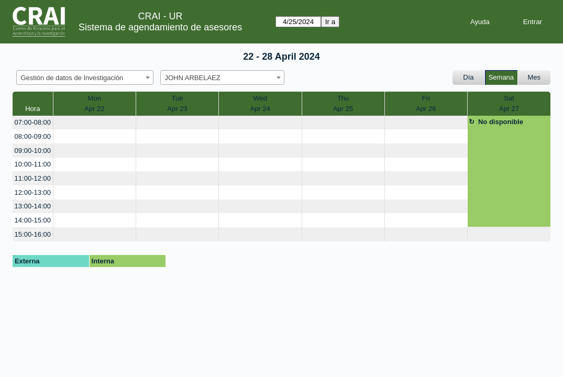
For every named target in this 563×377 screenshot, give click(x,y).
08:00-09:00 (33, 136)
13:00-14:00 (33, 206)
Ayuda (480, 22)
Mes (534, 77)
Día (468, 77)
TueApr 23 (177, 103)
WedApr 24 (260, 103)
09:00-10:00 (33, 150)
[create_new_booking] (94, 123)
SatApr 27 (509, 103)
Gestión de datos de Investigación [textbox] (72, 78)
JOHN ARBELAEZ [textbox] (192, 78)
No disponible (500, 122)
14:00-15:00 (33, 220)
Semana (501, 77)
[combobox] (84, 77)
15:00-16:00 (33, 234)
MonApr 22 (94, 103)
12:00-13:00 (33, 192)
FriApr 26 (426, 103)
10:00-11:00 (33, 164)
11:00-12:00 (33, 178)
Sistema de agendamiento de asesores (160, 27)
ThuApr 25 (343, 103)
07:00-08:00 (33, 122)
